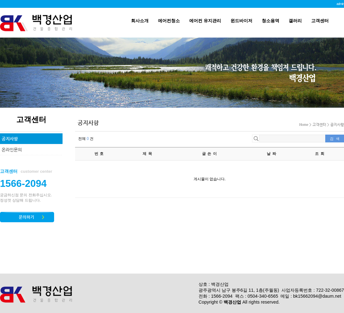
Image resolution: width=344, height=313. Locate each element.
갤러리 (295, 20)
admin (340, 4)
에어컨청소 (169, 20)
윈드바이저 (241, 20)
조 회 (320, 153)
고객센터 (320, 20)
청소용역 (270, 20)
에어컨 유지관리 (205, 20)
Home (303, 124)
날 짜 (271, 153)
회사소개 (140, 20)
